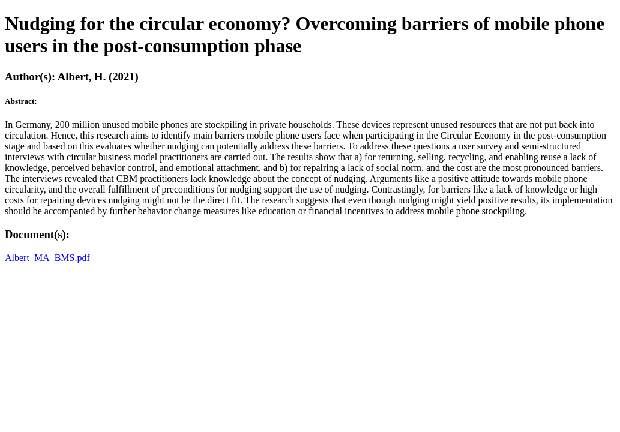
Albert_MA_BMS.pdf (47, 258)
